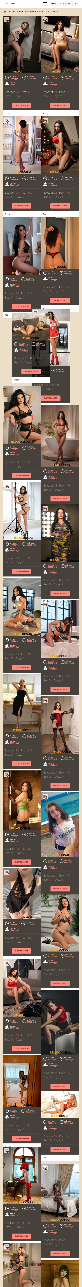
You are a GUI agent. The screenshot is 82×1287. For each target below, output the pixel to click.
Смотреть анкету (22, 105)
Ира (44, 1253)
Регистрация (65, 4)
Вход (76, 4)
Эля (44, 1009)
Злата (45, 356)
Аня (6, 1275)
